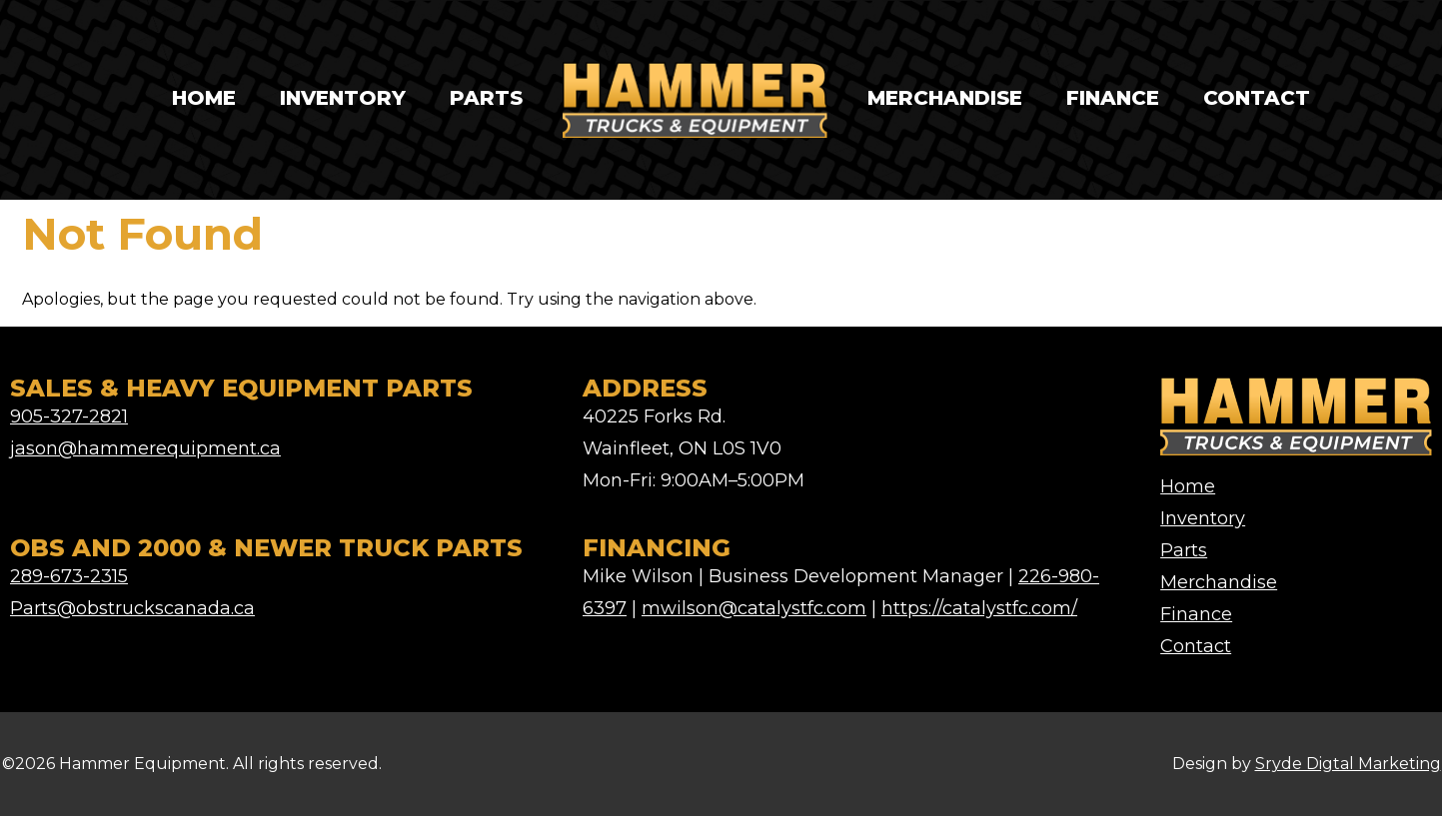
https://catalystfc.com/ (979, 608)
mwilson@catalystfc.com (754, 608)
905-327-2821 (69, 416)
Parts (486, 98)
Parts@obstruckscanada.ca (132, 608)
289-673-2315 (69, 576)
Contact (1256, 98)
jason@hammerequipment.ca (145, 448)
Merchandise (944, 98)
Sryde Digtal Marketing (1348, 763)
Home (204, 98)
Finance (1112, 98)
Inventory (343, 98)
